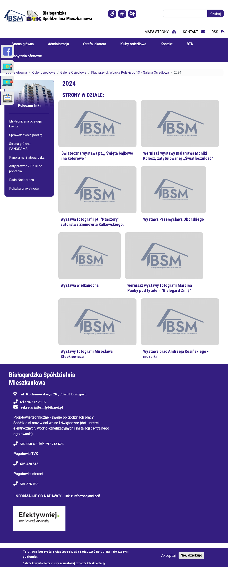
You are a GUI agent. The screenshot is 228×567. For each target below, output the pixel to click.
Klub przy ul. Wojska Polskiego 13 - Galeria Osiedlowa (130, 73)
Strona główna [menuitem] (23, 44)
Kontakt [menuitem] (166, 44)
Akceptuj (168, 555)
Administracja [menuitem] (58, 44)
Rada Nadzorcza (21, 180)
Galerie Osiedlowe (73, 73)
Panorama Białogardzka (27, 158)
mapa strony (160, 32)
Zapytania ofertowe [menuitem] (27, 56)
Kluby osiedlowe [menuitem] (133, 44)
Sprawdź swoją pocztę (26, 135)
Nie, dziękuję (191, 555)
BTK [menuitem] (190, 44)
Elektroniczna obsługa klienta (25, 124)
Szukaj (215, 13)
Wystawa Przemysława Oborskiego (173, 219)
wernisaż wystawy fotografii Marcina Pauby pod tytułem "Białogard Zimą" (159, 288)
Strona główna (16, 73)
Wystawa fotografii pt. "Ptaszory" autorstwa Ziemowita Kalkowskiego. (92, 222)
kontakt (194, 32)
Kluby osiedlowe (43, 73)
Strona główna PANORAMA (20, 146)
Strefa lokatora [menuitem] (94, 44)
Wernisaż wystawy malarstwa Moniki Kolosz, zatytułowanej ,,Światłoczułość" (178, 156)
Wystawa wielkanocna (80, 285)
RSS (218, 32)
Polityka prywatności (24, 189)
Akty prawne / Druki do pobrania (25, 168)
